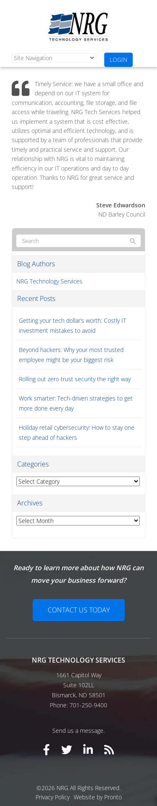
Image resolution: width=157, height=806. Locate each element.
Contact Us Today (79, 610)
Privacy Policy (52, 797)
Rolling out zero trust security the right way (75, 379)
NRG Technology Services (49, 281)
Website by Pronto (98, 797)
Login (118, 60)
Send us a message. (78, 731)
